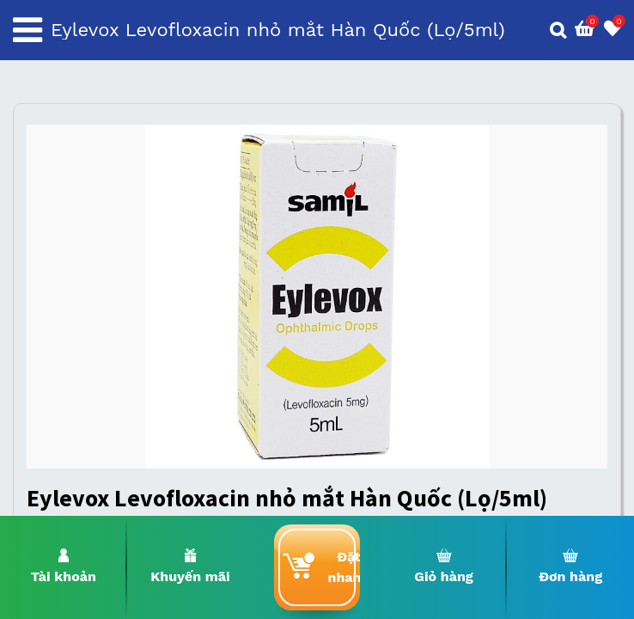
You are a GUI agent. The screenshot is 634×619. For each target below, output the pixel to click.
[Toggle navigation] (27, 30)
